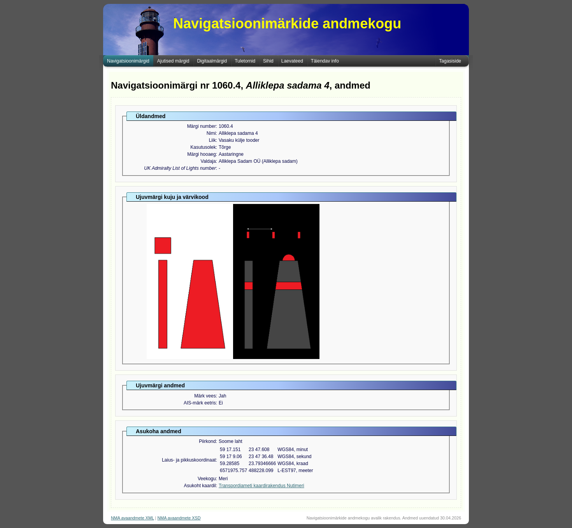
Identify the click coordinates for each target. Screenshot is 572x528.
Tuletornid (245, 61)
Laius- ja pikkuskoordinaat (189, 460)
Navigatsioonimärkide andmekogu (287, 23)
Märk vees (205, 396)
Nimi (211, 133)
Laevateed (292, 61)
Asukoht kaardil (200, 485)
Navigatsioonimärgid (128, 61)
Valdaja (208, 161)
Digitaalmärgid (212, 61)
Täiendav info (325, 61)
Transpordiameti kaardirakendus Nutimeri (261, 485)
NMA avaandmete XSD (178, 518)
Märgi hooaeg (201, 154)
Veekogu (207, 478)
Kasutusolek (203, 147)
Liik (212, 140)
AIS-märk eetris (200, 403)
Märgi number (201, 126)
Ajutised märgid (173, 61)
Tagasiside (450, 61)
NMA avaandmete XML (132, 518)
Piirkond (207, 441)
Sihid (268, 61)
